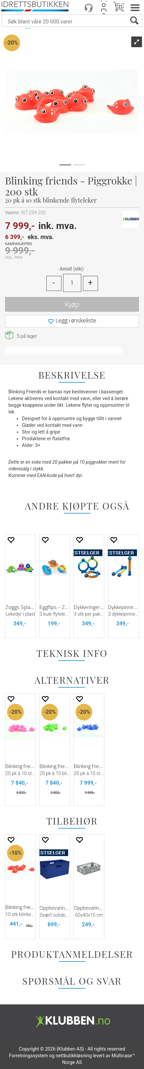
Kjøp (72, 304)
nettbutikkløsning (74, 1055)
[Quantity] (72, 283)
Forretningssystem (28, 1055)
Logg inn (103, 7)
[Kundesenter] (89, 7)
